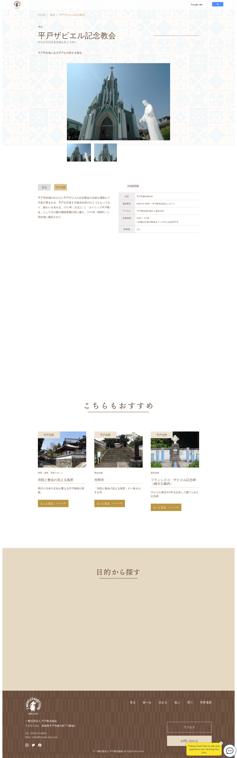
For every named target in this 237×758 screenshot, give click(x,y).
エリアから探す (130, 4)
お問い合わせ (173, 4)
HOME (42, 15)
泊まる (162, 702)
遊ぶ (177, 702)
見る (52, 15)
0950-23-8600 (38, 733)
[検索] (199, 4)
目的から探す (105, 4)
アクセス (152, 4)
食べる (147, 702)
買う (190, 702)
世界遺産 (206, 702)
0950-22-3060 (143, 203)
